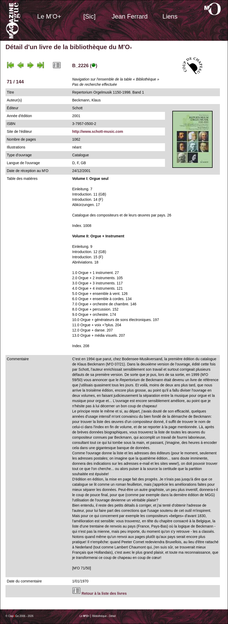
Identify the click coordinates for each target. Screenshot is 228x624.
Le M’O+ (49, 16)
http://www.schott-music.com (97, 131)
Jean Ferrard (129, 16)
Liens (169, 16)
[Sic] (89, 16)
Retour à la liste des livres (104, 593)
